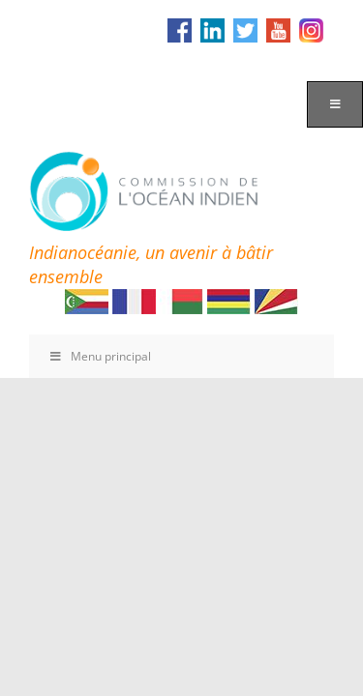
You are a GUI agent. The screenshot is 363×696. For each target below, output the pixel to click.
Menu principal (99, 356)
